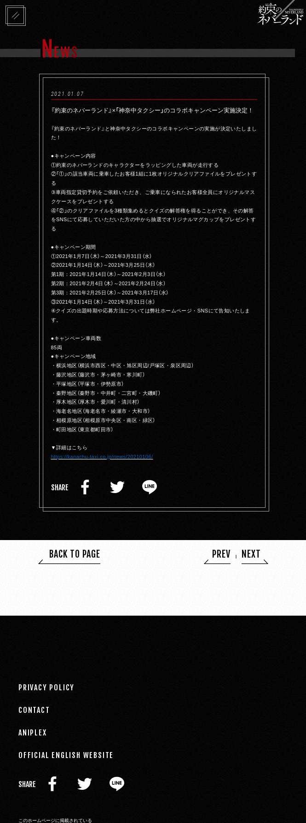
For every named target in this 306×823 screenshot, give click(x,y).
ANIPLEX (32, 732)
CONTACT (34, 710)
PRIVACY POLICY (46, 687)
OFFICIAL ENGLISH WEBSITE (66, 755)
